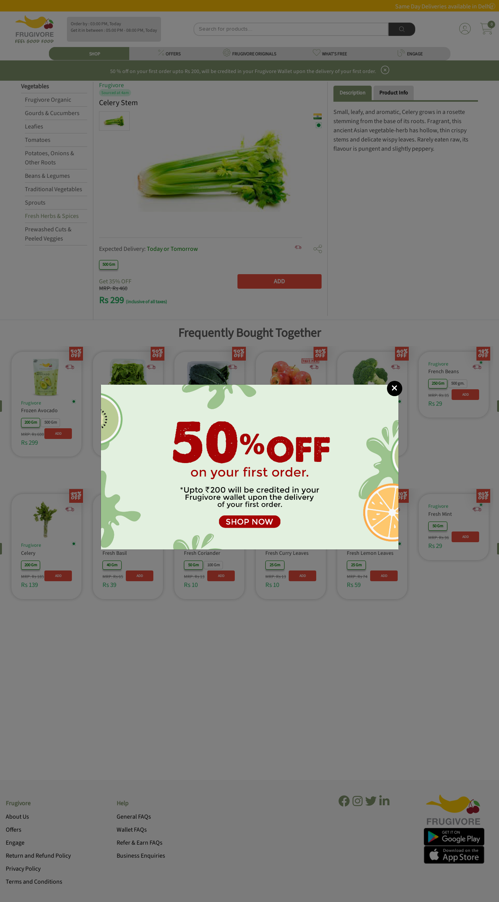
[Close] (394, 388)
